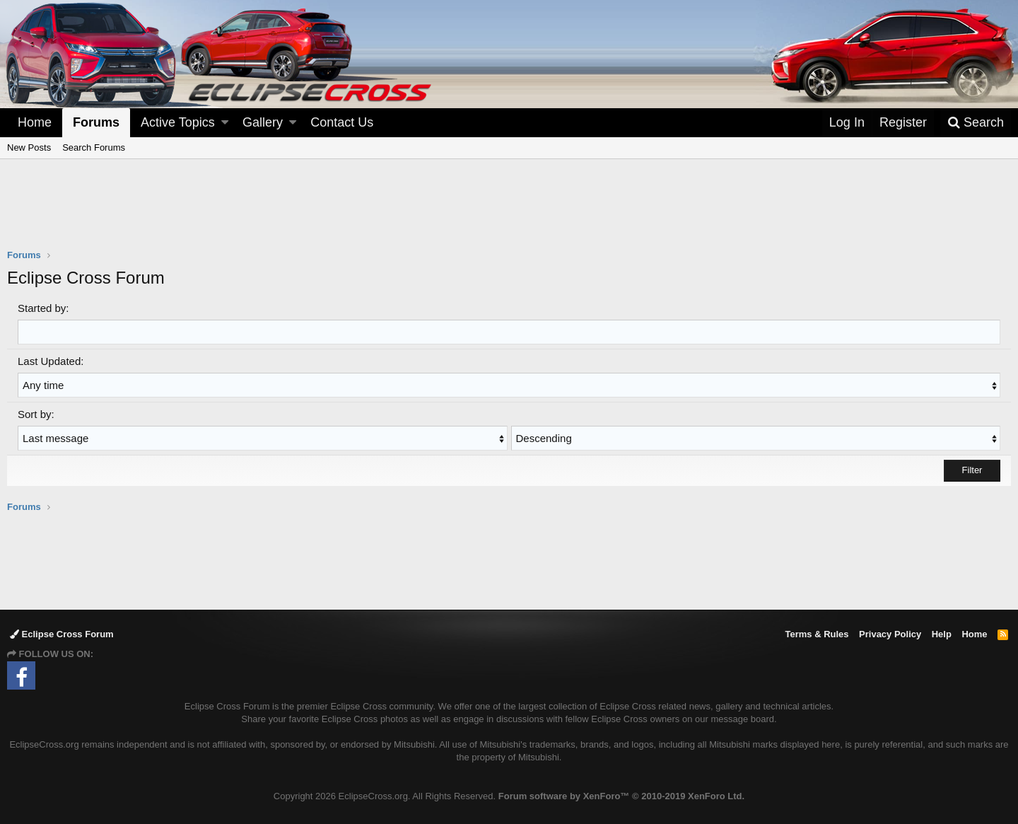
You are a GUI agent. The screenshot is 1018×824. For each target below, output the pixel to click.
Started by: (43, 308)
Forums (96, 122)
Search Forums (93, 147)
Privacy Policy (890, 634)
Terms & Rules (816, 634)
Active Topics (178, 122)
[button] (225, 122)
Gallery (262, 122)
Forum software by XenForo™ (621, 796)
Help (942, 634)
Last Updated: (50, 361)
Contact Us (341, 122)
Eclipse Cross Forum (62, 634)
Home (35, 122)
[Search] (975, 122)
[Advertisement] (509, 213)
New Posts (29, 147)
